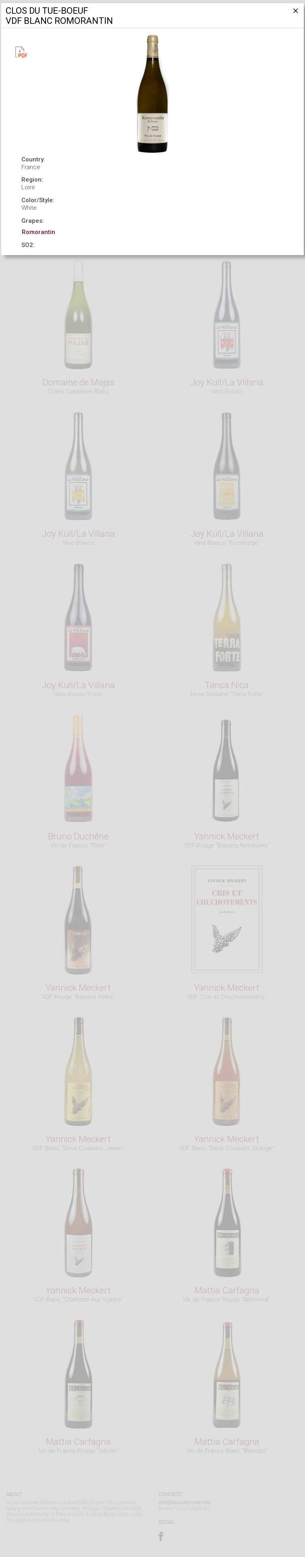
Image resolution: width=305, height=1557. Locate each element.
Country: (33, 159)
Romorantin (38, 232)
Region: (32, 179)
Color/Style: (37, 200)
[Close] (294, 14)
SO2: (28, 245)
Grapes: (32, 220)
